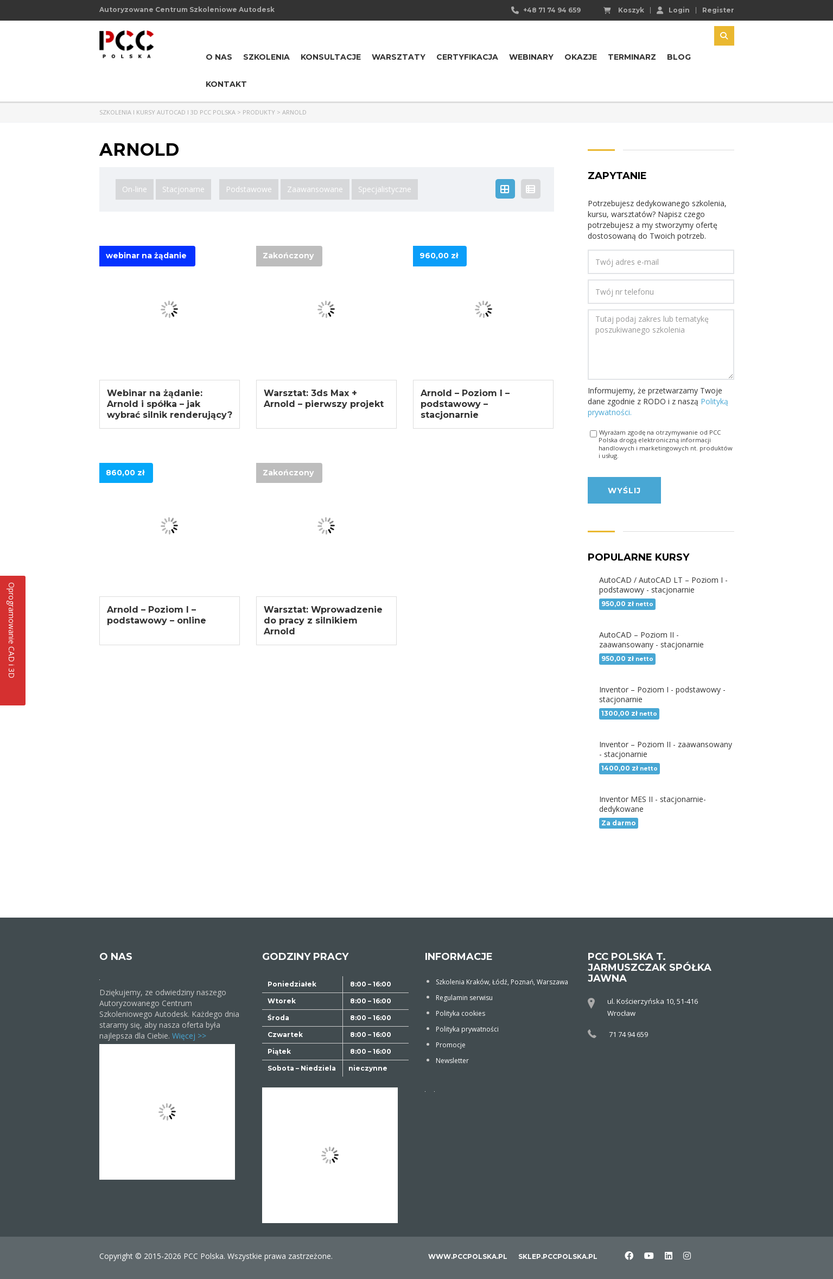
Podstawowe (249, 189)
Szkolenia (266, 57)
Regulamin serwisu (464, 997)
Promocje (451, 1044)
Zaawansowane (315, 189)
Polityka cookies (460, 1013)
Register (718, 10)
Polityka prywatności (467, 1029)
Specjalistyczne (384, 189)
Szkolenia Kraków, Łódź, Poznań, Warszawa (502, 982)
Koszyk (623, 10)
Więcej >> (189, 1035)
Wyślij (624, 490)
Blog (679, 57)
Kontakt (226, 84)
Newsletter (452, 1060)
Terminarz (632, 57)
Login (673, 10)
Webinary (531, 57)
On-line (134, 189)
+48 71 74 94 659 (552, 10)
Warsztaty (398, 57)
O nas (219, 57)
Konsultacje (331, 57)
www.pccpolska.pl (467, 1256)
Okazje (580, 57)
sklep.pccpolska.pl (557, 1256)
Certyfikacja (467, 57)
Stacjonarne (183, 189)
